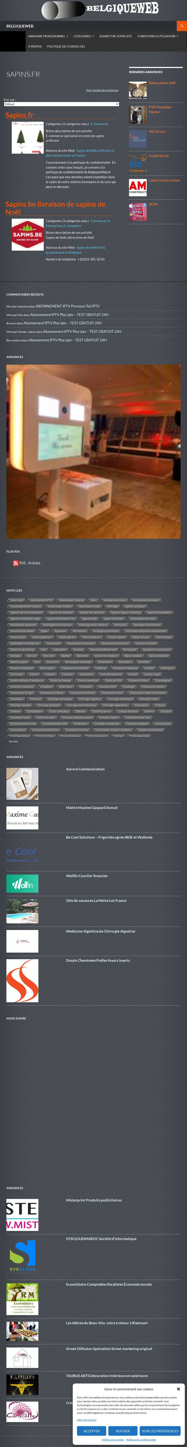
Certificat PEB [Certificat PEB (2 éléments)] (113, 680)
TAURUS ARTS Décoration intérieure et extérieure (107, 1375)
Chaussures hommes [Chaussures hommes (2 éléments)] (82, 693)
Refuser (123, 1431)
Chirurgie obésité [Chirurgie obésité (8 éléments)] (20, 705)
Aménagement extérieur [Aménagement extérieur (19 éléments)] (57, 625)
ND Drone (157, 131)
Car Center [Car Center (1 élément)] (16, 674)
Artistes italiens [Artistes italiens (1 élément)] (116, 637)
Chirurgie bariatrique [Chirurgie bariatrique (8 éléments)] (60, 699)
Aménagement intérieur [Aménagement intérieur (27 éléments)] (93, 625)
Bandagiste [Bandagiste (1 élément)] (129, 649)
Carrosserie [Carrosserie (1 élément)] (86, 674)
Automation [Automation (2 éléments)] (59, 649)
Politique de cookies (113, 1439)
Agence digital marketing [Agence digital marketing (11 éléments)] (126, 612)
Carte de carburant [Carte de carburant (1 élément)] (111, 674)
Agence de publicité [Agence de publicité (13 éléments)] (61, 612)
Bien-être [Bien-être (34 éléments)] (49, 656)
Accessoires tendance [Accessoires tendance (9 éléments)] (146, 600)
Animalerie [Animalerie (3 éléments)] (121, 625)
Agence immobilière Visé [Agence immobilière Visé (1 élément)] (61, 619)
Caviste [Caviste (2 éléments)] (133, 674)
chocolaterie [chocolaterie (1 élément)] (141, 705)
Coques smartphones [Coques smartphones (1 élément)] (150, 730)
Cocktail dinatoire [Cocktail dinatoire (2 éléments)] (128, 711)
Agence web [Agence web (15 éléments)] (89, 619)
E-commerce (99, 124)
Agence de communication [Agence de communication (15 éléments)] (26, 612)
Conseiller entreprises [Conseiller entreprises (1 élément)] (106, 724)
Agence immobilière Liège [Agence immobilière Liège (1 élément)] (25, 619)
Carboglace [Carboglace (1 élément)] (167, 668)
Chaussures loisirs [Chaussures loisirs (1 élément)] (112, 693)
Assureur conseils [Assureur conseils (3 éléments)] (146, 643)
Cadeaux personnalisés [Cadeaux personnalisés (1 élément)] (75, 668)
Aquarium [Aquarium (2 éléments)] (60, 631)
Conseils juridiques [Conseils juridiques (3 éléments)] (137, 724)
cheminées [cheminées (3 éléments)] (16, 699)
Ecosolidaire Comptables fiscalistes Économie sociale (109, 1284)
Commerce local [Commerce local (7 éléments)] (20, 717)
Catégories (82, 36)
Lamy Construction (164, 180)
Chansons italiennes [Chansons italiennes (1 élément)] (21, 687)
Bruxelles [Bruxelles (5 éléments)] (144, 662)
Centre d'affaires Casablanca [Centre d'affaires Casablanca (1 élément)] (26, 680)
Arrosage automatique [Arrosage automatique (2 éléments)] (106, 631)
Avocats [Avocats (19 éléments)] (78, 649)
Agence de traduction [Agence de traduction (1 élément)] (92, 612)
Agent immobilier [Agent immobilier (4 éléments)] (114, 619)
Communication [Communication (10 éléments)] (46, 717)
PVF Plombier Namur (160, 109)
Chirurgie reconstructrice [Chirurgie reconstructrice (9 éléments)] (81, 705)
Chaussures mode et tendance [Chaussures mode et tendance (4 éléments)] (147, 693)
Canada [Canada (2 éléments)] (149, 668)
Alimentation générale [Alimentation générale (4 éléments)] (23, 625)
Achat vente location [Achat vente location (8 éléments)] (60, 606)
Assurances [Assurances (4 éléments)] (53, 643)
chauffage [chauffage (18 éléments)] (129, 687)
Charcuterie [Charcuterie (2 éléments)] (66, 687)
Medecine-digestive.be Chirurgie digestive (100, 931)
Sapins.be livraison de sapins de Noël (55, 207)
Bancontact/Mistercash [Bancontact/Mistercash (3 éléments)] (103, 649)
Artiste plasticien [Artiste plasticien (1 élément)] (91, 637)
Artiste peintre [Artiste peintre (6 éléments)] (67, 637)
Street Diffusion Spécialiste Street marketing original (109, 1348)
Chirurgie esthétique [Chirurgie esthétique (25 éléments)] (120, 699)
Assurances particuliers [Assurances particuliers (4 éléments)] (115, 643)
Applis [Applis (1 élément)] (44, 631)
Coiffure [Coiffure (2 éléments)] (149, 711)
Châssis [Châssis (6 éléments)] (160, 705)
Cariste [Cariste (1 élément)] (34, 674)
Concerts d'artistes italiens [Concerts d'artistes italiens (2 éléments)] (77, 717)
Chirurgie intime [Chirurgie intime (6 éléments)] (149, 699)
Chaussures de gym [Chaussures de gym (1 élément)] (21, 693)
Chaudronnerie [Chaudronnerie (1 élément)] (107, 687)
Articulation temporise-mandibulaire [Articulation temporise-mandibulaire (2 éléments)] (146, 631)
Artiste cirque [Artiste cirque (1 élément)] (17, 637)
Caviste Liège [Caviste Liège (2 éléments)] (152, 674)
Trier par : (9, 99)
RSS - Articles (26, 563)
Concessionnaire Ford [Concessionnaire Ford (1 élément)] (22, 724)
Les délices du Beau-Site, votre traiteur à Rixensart (107, 1323)
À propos (35, 46)
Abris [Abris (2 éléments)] (94, 600)
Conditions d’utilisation (156, 36)
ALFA (153, 204)
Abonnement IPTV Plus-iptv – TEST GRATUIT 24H (69, 314)
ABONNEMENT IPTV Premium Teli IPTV (68, 306)
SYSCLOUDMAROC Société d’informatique (101, 1238)
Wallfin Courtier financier (87, 876)
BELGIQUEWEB (19, 26)
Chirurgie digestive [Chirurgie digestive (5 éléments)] (90, 699)
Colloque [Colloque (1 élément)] (166, 711)
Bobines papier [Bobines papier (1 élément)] (19, 662)
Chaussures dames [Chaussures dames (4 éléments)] (153, 687)
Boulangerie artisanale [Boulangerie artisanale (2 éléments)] (78, 662)
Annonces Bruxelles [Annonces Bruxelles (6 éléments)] (22, 631)
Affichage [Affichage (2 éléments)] (112, 606)
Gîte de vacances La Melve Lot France (96, 900)
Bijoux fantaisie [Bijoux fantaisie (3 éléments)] (133, 656)
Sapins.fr (19, 114)
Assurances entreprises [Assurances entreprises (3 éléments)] (81, 643)
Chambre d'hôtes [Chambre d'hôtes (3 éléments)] (138, 680)
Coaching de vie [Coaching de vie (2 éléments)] (101, 711)
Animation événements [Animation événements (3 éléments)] (147, 625)
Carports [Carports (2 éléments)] (50, 674)
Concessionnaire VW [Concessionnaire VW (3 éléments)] (54, 724)
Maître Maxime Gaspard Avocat (92, 807)
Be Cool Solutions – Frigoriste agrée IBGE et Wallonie (109, 837)
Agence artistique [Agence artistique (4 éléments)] (135, 606)
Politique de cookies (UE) (66, 46)
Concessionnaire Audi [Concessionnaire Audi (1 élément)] (138, 717)
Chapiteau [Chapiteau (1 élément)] (46, 687)
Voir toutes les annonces (102, 90)
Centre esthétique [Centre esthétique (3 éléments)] (88, 680)
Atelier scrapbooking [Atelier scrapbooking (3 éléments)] (22, 649)
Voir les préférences (160, 1431)
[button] (178, 1389)
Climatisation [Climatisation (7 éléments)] (34, 711)
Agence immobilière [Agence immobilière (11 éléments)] (159, 612)
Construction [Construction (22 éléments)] (163, 724)
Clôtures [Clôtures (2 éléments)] (80, 711)
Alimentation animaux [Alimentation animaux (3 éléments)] (142, 619)
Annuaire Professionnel (46, 36)
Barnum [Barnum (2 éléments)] (32, 656)
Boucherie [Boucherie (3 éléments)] (52, 662)
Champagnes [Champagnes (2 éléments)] (163, 680)
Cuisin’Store (159, 155)
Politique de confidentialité (141, 1439)
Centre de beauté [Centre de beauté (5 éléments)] (60, 680)
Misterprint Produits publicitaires (94, 1200)
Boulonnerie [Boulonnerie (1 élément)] (105, 662)
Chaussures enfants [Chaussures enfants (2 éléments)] (51, 693)
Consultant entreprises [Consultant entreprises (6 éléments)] (45, 730)
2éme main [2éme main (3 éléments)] (16, 600)
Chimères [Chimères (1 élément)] (35, 699)
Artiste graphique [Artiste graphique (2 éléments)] (42, 637)
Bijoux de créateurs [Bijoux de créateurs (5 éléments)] (106, 656)
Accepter (92, 1431)
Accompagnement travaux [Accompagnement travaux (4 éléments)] (25, 606)
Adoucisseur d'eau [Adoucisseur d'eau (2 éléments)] (89, 606)
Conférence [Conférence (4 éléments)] (81, 724)
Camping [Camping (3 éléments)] (101, 668)
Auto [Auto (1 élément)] (43, 649)
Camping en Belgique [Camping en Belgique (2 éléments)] (125, 668)
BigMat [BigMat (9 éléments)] (66, 656)
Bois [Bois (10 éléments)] (37, 662)
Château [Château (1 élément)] (15, 711)
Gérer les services (86, 1419)
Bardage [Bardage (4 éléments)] (15, 656)
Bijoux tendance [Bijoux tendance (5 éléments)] (158, 656)
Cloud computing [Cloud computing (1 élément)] (59, 711)
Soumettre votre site (115, 36)
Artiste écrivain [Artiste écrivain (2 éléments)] (140, 637)
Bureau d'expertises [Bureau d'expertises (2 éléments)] (21, 668)
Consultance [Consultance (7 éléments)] (17, 730)
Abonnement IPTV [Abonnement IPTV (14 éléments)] (41, 600)
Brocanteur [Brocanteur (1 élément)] (125, 662)
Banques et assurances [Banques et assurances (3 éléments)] (157, 649)
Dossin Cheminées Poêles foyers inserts (98, 960)
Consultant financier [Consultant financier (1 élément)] (77, 730)
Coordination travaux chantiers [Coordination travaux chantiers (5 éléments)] (113, 730)
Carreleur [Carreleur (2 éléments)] (67, 674)
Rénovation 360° (163, 83)
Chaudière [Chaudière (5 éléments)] (86, 687)
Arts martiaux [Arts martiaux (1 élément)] (163, 637)
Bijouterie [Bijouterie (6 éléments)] (82, 656)
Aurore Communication (85, 769)
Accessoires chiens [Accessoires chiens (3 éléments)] (115, 600)
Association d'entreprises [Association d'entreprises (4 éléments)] (24, 643)
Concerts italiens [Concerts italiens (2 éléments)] (109, 717)
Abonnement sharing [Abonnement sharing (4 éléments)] (71, 600)
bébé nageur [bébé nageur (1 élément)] (47, 668)
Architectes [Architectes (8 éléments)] (79, 631)
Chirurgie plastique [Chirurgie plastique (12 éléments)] (49, 705)
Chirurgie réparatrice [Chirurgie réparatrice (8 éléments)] (115, 705)
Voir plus (13, 741)
